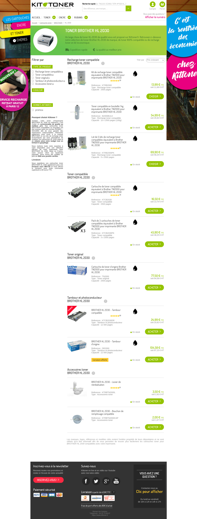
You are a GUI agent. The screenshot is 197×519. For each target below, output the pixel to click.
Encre (62, 17)
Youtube (116, 481)
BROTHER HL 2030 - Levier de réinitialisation (106, 383)
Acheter (153, 127)
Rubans (78, 17)
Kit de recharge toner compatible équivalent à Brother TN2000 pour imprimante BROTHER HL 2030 (108, 75)
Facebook (86, 481)
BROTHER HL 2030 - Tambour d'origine (106, 343)
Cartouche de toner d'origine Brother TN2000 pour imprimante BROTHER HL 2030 (108, 269)
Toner (47, 17)
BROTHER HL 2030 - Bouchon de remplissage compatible (107, 412)
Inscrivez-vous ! (47, 480)
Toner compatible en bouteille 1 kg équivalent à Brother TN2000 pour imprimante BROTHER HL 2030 (108, 109)
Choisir (153, 96)
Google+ (106, 481)
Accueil (36, 17)
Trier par (140, 60)
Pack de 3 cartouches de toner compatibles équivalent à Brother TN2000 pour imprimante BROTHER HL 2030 (108, 225)
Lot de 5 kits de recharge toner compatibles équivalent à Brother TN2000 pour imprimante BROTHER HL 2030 (108, 141)
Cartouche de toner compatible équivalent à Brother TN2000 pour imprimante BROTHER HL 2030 (108, 189)
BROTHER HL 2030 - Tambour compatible (106, 311)
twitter (96, 481)
